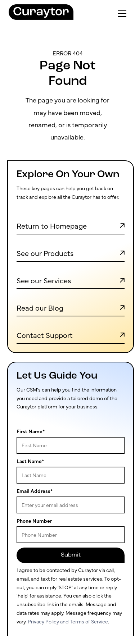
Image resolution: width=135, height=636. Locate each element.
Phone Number (34, 520)
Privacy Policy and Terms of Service (68, 621)
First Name (31, 431)
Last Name (30, 461)
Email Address (35, 491)
